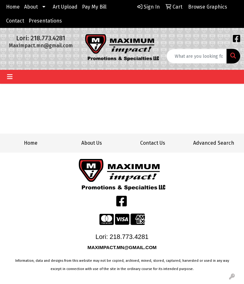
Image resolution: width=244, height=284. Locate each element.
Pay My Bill (94, 7)
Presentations (45, 21)
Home (13, 7)
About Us (91, 143)
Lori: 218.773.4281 (40, 38)
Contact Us (152, 143)
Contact (15, 21)
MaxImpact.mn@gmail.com (41, 46)
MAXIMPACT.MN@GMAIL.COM (122, 247)
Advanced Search (213, 143)
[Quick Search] (196, 56)
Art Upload (65, 7)
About (31, 7)
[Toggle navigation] (10, 76)
